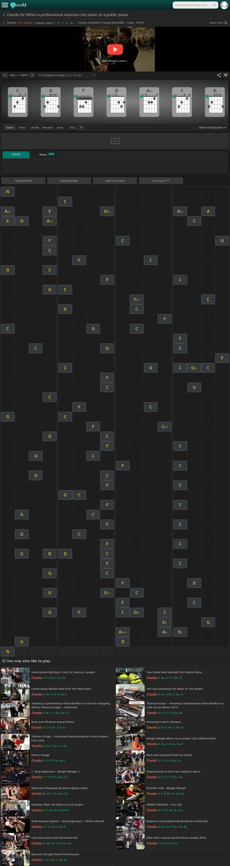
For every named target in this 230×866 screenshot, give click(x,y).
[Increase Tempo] (32, 75)
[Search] (214, 5)
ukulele (35, 127)
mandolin (47, 127)
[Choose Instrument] (81, 127)
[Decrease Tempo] (5, 75)
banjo (60, 127)
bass (73, 127)
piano (22, 127)
